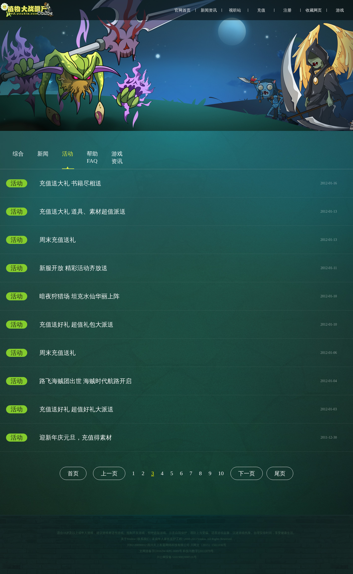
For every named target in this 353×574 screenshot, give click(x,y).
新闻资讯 (209, 10)
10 (221, 473)
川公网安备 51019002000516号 (177, 557)
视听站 (235, 10)
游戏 (340, 10)
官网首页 (182, 10)
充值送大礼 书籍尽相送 (171, 183)
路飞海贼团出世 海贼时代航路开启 (171, 381)
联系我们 (143, 539)
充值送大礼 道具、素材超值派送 (171, 212)
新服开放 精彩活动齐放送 (171, 268)
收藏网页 (314, 10)
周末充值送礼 (171, 240)
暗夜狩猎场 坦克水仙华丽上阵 (171, 296)
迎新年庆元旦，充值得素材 (171, 438)
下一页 (246, 473)
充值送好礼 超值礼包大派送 (171, 325)
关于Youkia (128, 539)
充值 (261, 10)
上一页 (109, 473)
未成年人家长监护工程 (167, 539)
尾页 (279, 473)
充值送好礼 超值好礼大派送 (171, 409)
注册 (287, 10)
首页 (73, 473)
